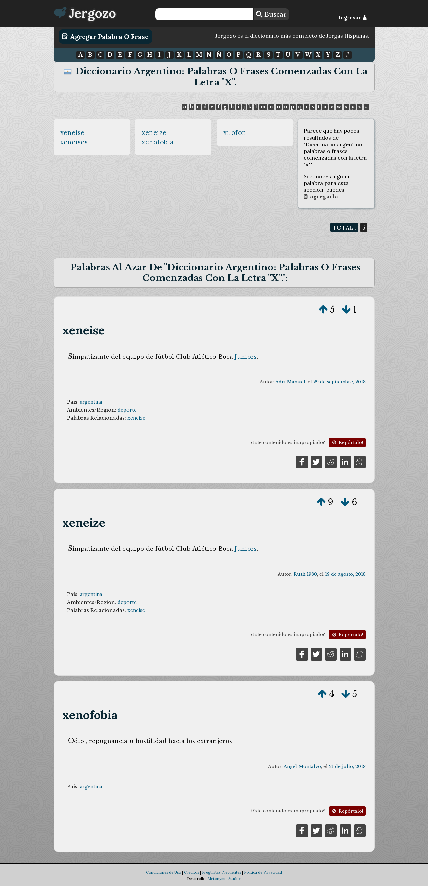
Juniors (246, 356)
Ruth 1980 (305, 574)
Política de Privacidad (263, 872)
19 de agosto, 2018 (345, 574)
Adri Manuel (290, 381)
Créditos (191, 872)
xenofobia (158, 142)
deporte (127, 410)
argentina (91, 402)
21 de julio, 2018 (347, 766)
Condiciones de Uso (163, 872)
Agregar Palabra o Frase (105, 36)
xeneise (72, 132)
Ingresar (353, 18)
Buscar (271, 14)
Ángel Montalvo (302, 766)
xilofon (234, 132)
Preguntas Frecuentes (221, 872)
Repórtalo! (347, 442)
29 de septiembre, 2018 (339, 381)
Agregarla (321, 197)
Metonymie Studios (224, 878)
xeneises (74, 142)
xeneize (154, 132)
